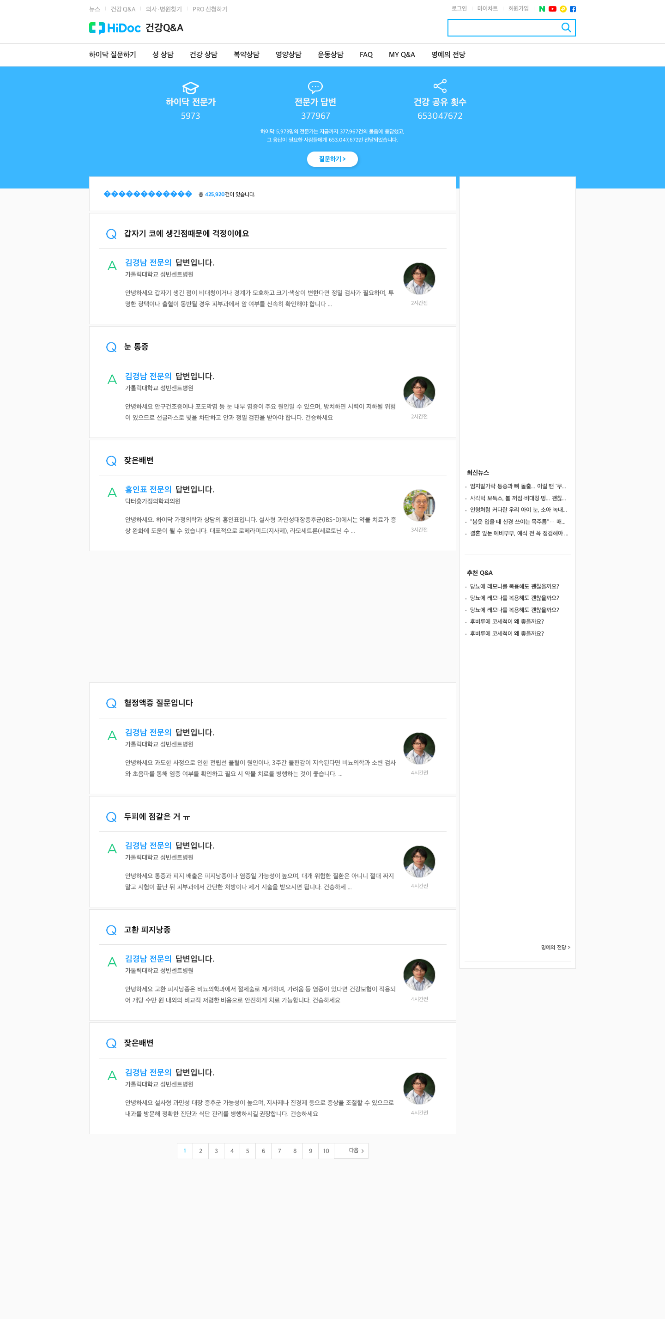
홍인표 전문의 (148, 490)
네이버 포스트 (542, 9)
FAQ (366, 55)
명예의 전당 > (556, 947)
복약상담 (247, 55)
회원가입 (518, 8)
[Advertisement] (272, 617)
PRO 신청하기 (210, 9)
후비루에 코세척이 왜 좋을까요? (507, 622)
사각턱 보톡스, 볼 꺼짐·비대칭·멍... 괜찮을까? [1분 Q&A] (520, 498)
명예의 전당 (448, 55)
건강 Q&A (123, 9)
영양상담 (289, 55)
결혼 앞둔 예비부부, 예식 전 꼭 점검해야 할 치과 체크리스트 (520, 533)
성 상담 (163, 55)
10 (326, 1151)
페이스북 (573, 9)
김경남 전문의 (148, 263)
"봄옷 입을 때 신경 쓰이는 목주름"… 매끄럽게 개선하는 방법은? (520, 522)
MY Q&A (402, 55)
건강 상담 (204, 55)
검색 (566, 27)
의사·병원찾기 (164, 9)
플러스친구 (563, 9)
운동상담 (331, 55)
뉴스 (94, 9)
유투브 (552, 9)
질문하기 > (332, 159)
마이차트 (488, 8)
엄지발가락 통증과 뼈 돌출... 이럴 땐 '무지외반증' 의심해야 (520, 486)
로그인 (459, 8)
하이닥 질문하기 (112, 55)
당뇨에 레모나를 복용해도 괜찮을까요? (514, 586)
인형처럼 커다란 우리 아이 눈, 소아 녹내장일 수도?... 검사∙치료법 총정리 (520, 510)
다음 (353, 1150)
